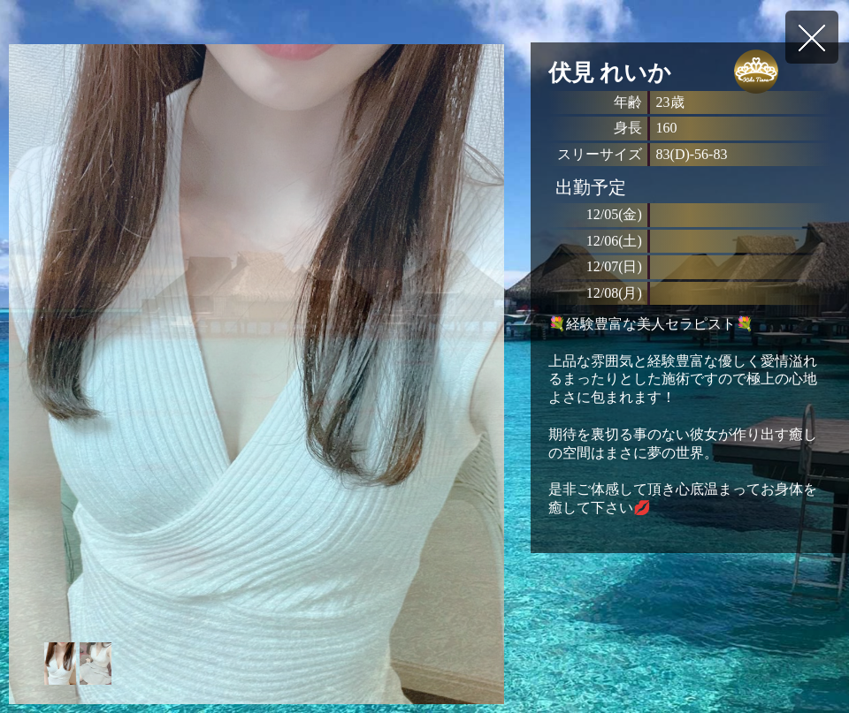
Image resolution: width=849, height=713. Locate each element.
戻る (811, 37)
